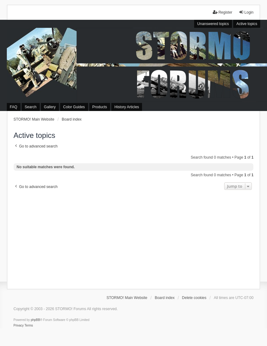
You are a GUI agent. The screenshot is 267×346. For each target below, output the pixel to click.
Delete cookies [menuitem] (194, 298)
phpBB (35, 320)
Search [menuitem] (31, 107)
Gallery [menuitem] (50, 107)
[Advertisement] (134, 237)
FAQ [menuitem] (13, 107)
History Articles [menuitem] (126, 107)
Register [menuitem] (222, 12)
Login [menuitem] (246, 12)
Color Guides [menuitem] (74, 107)
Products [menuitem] (99, 107)
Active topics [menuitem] (246, 24)
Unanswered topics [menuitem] (213, 24)
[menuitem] (19, 325)
